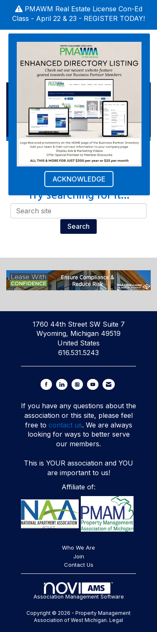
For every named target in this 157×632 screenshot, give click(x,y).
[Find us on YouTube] (92, 384)
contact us (65, 425)
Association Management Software (78, 591)
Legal (116, 620)
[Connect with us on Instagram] (77, 384)
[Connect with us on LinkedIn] (61, 384)
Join (78, 556)
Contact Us (78, 564)
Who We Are (78, 547)
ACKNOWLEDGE (79, 179)
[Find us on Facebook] (46, 384)
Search (78, 226)
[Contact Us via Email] (109, 384)
